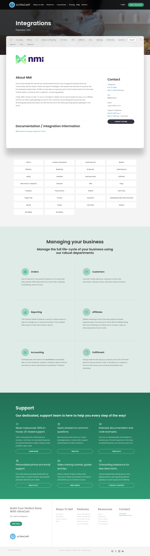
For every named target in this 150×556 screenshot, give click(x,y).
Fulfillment (81, 40)
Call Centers (63, 40)
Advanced (30, 44)
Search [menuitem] (84, 5)
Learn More (33, 451)
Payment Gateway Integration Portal (32, 131)
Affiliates (29, 40)
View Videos (75, 485)
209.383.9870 (122, 513)
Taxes (21, 44)
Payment (20, 30)
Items (90, 40)
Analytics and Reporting (48, 40)
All (11, 40)
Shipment (12, 44)
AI (36, 40)
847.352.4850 (112, 87)
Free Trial (16, 524)
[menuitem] (38, 5)
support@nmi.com (114, 106)
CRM (72, 40)
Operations (121, 40)
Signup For (121, 121)
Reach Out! (33, 485)
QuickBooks (49, 359)
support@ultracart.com (125, 515)
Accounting (19, 40)
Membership (110, 40)
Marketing (99, 40)
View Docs (116, 451)
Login (123, 4)
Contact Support (116, 485)
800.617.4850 (112, 90)
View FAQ (75, 451)
